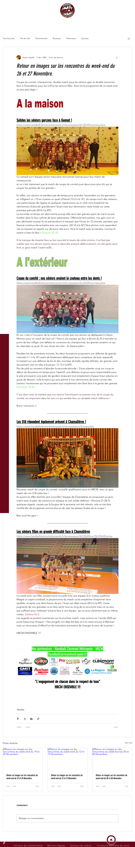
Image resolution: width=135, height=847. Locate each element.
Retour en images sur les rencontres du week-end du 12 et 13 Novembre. (66, 777)
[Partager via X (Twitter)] (24, 718)
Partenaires (71, 38)
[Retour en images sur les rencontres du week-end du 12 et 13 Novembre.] (67, 759)
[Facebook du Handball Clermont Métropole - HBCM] (4, 831)
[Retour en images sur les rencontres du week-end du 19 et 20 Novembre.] (23, 759)
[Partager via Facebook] (18, 718)
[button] (5, 4)
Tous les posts (9, 38)
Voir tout (128, 742)
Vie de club (25, 38)
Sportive (85, 38)
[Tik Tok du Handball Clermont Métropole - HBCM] (4, 842)
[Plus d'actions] (116, 57)
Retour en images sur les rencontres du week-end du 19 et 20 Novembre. (22, 777)
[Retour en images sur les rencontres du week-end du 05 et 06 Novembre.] (112, 759)
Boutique (57, 38)
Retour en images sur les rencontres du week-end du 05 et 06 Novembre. (111, 777)
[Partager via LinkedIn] (31, 718)
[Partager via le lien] (38, 718)
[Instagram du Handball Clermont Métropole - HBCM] (4, 837)
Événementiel (41, 38)
